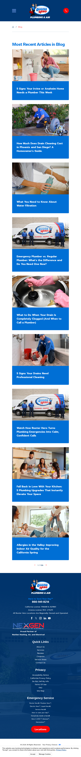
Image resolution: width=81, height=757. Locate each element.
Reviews (40, 653)
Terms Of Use (40, 684)
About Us (40, 647)
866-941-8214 (40, 601)
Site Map (40, 691)
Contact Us (40, 662)
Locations (40, 729)
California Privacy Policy (40, 678)
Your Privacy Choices (51, 745)
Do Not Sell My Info (40, 681)
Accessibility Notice (40, 675)
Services (40, 650)
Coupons (40, 656)
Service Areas (40, 659)
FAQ (40, 687)
